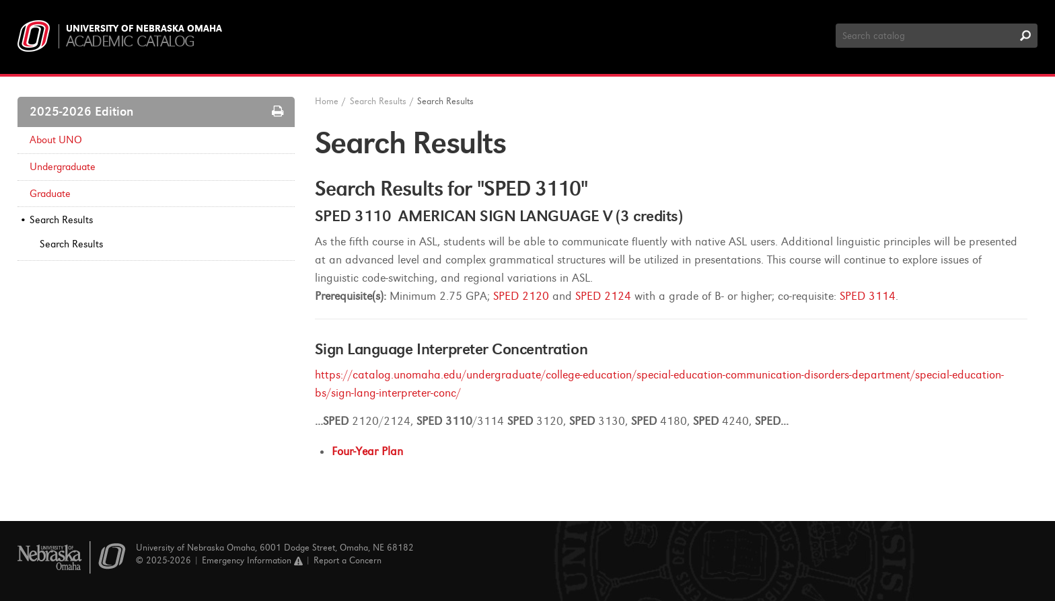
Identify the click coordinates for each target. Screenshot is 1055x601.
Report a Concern (347, 560)
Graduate (50, 194)
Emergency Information (252, 560)
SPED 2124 (603, 296)
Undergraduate (63, 167)
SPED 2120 (521, 296)
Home (326, 101)
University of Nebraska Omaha (144, 29)
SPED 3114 (868, 296)
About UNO (56, 140)
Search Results (61, 220)
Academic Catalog (130, 41)
